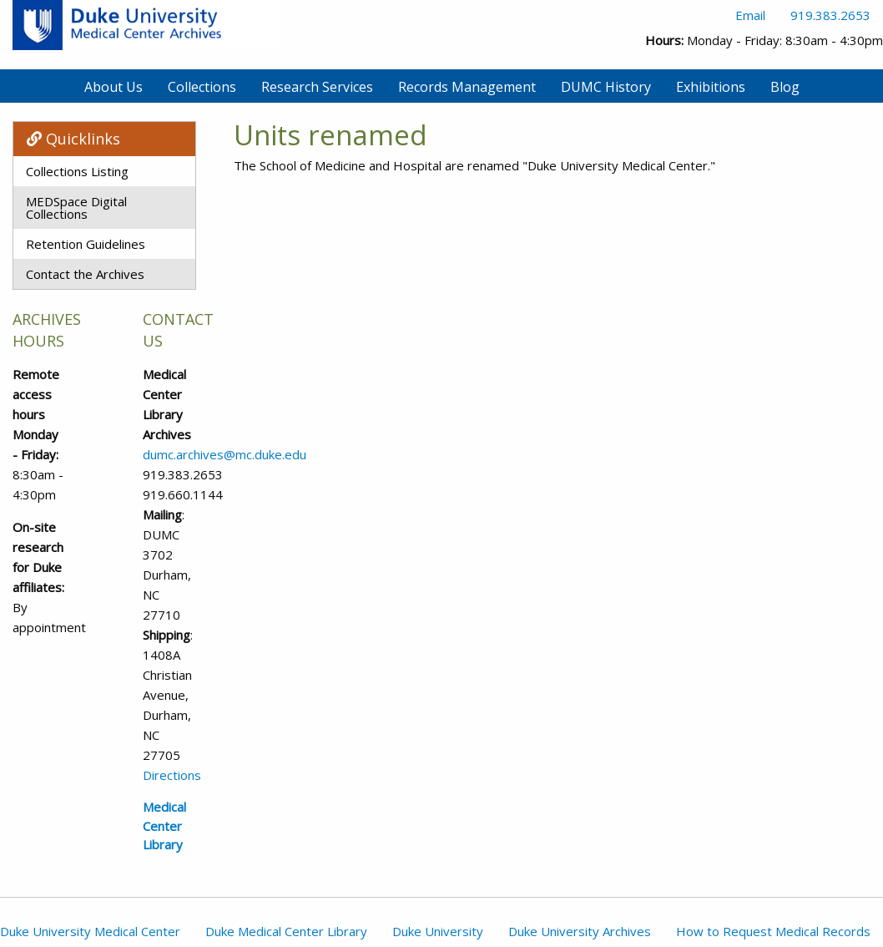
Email (750, 15)
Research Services (317, 87)
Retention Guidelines (85, 243)
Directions (172, 775)
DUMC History (606, 87)
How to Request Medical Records (773, 931)
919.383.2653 (830, 15)
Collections (202, 87)
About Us (113, 87)
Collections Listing (77, 171)
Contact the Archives (85, 274)
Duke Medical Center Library (286, 931)
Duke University (437, 931)
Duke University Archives (579, 931)
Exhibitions (710, 87)
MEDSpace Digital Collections (76, 207)
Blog (785, 87)
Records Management (467, 87)
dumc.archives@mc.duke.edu (224, 454)
